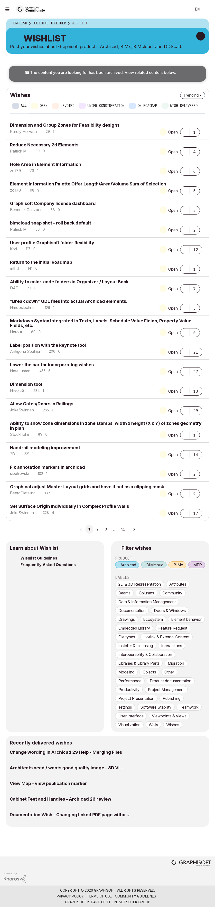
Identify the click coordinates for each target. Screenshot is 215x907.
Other (169, 672)
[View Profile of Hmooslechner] (23, 307)
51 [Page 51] (123, 529)
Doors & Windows (170, 610)
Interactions (171, 645)
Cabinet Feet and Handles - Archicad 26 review (60, 799)
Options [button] (202, 23)
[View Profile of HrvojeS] (17, 390)
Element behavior (186, 619)
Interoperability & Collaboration (145, 654)
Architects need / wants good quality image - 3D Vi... (66, 767)
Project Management (166, 689)
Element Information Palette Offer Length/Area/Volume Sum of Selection (88, 183)
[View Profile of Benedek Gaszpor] (26, 209)
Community (172, 593)
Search (182, 9)
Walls (153, 724)
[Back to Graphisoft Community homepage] (32, 9)
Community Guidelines (135, 896)
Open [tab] (43, 105)
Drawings (126, 619)
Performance (129, 680)
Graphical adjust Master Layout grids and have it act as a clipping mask (87, 486)
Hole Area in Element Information (45, 164)
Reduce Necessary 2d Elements (44, 144)
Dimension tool (26, 384)
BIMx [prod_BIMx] (178, 564)
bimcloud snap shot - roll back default (50, 222)
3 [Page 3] (106, 529)
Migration (176, 663)
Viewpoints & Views (169, 715)
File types (126, 636)
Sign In (207, 9)
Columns (146, 593)
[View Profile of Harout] (16, 331)
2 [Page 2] (97, 529)
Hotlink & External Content (166, 636)
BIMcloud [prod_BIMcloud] (154, 564)
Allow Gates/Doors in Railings (41, 403)
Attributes (177, 584)
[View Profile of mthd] (14, 268)
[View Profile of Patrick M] (18, 151)
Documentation (132, 610)
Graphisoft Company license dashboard (53, 203)
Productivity (129, 689)
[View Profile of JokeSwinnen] (22, 410)
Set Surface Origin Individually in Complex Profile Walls (69, 506)
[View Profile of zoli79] (15, 170)
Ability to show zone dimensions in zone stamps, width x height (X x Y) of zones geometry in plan (106, 425)
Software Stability (155, 707)
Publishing (171, 698)
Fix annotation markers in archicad (47, 467)
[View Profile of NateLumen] (20, 370)
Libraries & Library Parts (138, 663)
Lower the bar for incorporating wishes (52, 364)
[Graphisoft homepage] (191, 863)
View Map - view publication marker (48, 783)
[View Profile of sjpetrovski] (19, 473)
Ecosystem (153, 619)
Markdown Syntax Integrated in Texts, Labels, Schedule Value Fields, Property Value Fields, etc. (100, 323)
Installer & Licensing (135, 645)
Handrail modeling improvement (45, 447)
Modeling (126, 672)
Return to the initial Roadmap (41, 262)
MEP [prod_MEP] (197, 564)
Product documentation (170, 680)
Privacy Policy (70, 896)
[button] (184, 131)
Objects (149, 672)
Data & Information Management (147, 601)
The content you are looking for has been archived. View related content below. (100, 72)
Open (173, 132)
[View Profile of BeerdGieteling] (23, 492)
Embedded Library (134, 628)
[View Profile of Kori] (13, 248)
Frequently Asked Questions (48, 564)
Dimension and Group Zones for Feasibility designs (65, 125)
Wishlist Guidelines (38, 558)
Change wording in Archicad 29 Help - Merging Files (66, 752)
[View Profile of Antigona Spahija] (25, 351)
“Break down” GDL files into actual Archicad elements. (68, 301)
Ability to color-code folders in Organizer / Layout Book (69, 281)
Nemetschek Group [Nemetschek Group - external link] (132, 902)
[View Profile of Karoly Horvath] (23, 131)
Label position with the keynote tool (48, 345)
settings (125, 707)
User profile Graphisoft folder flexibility (52, 242)
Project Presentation (136, 698)
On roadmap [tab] (147, 105)
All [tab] (24, 105)
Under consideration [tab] (105, 105)
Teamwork (189, 707)
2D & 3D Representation (139, 584)
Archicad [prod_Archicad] (128, 564)
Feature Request (172, 628)
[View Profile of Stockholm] (19, 434)
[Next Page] (134, 529)
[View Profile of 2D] (12, 453)
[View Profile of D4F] (14, 287)
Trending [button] (191, 95)
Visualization (129, 724)
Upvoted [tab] (67, 105)
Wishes (172, 724)
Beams (124, 593)
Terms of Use (99, 896)
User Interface (131, 715)
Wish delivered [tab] (183, 105)
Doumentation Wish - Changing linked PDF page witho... (69, 814)
